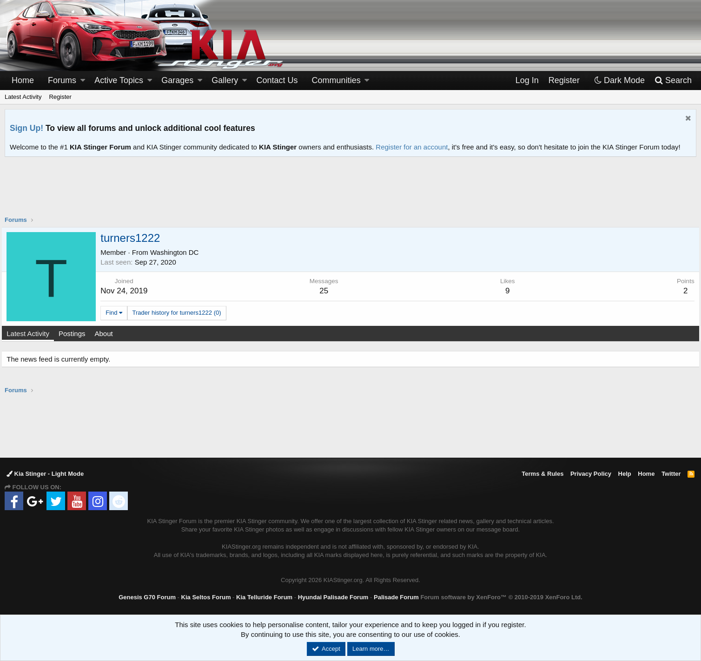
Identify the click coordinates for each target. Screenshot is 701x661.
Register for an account (412, 147)
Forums (62, 80)
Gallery (225, 80)
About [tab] (107, 333)
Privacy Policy (590, 473)
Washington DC (177, 252)
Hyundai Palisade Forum (333, 597)
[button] (82, 80)
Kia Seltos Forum (206, 597)
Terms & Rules (542, 473)
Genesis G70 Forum (147, 597)
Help (624, 473)
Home (23, 80)
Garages (177, 80)
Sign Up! (26, 128)
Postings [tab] (75, 333)
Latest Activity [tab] (31, 333)
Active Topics (118, 80)
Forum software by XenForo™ (501, 597)
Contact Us (277, 80)
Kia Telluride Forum (264, 597)
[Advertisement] (350, 192)
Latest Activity (23, 96)
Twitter (671, 473)
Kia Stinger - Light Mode (45, 473)
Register (60, 96)
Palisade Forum (396, 597)
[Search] (672, 80)
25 (324, 290)
